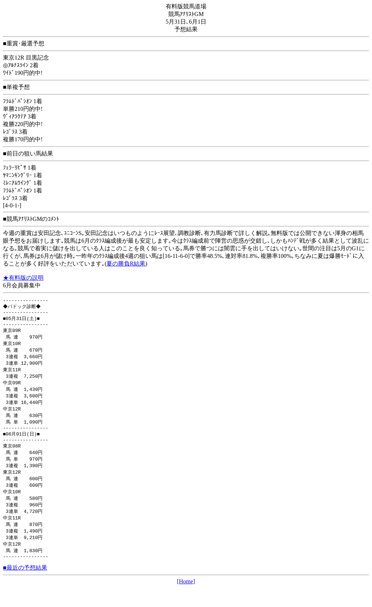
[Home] (186, 601)
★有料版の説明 (23, 278)
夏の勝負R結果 (125, 263)
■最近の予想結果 (25, 587)
